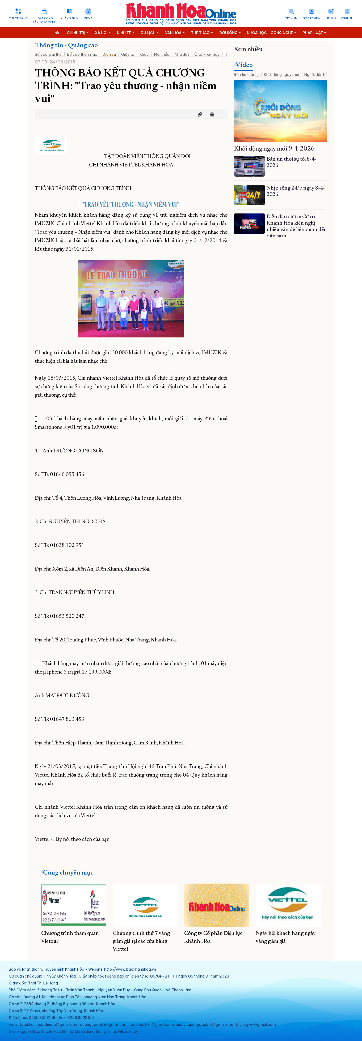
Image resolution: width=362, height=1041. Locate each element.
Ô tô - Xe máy (207, 54)
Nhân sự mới (69, 18)
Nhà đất (182, 54)
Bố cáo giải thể (48, 54)
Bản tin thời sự (246, 74)
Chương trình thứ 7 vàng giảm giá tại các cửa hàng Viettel (141, 941)
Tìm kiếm (291, 18)
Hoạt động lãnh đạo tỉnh (44, 20)
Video (244, 65)
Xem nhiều (248, 49)
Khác (144, 54)
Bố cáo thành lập (82, 54)
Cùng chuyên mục (68, 873)
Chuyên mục (18, 18)
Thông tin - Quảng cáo (66, 45)
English (347, 18)
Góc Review (311, 18)
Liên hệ (331, 18)
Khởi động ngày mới (281, 74)
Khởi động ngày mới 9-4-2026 (274, 149)
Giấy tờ (127, 54)
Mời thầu (161, 54)
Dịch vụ (109, 54)
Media (88, 18)
